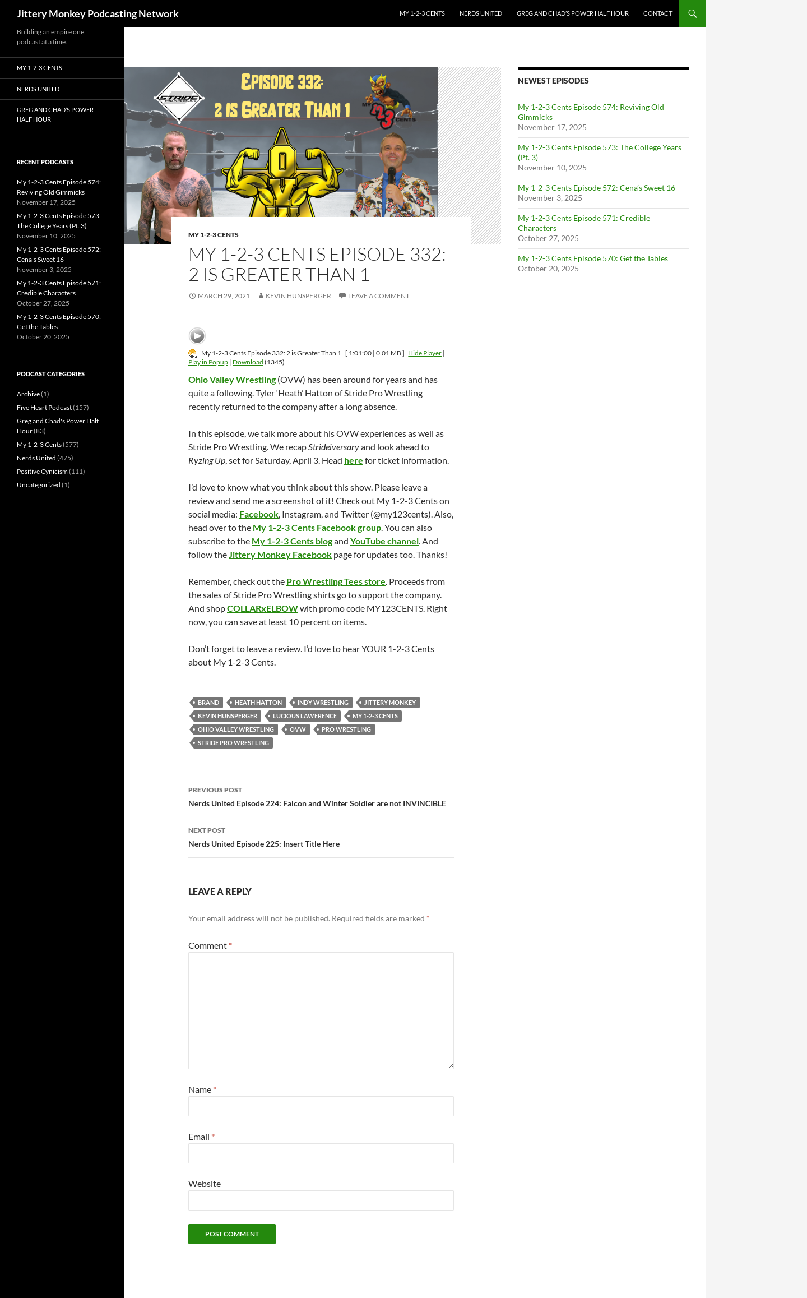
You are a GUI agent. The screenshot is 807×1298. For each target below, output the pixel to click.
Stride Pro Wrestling (233, 742)
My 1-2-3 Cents (422, 13)
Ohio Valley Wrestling (236, 729)
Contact (657, 13)
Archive (28, 394)
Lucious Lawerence (305, 715)
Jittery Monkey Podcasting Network (98, 13)
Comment (210, 945)
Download (248, 362)
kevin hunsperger (227, 715)
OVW (298, 729)
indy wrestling (323, 702)
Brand (208, 702)
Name (202, 1089)
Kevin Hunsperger (298, 296)
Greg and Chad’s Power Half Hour (573, 13)
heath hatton (258, 702)
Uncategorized (39, 485)
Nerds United (481, 13)
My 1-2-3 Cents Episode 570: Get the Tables (593, 258)
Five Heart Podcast (44, 407)
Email (201, 1136)
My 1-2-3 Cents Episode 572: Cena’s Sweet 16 (596, 187)
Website (204, 1183)
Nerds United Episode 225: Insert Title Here (321, 836)
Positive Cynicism (42, 471)
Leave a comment (379, 296)
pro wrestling (346, 729)
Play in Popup (208, 362)
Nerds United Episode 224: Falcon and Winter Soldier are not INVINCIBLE (321, 795)
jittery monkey (390, 702)
